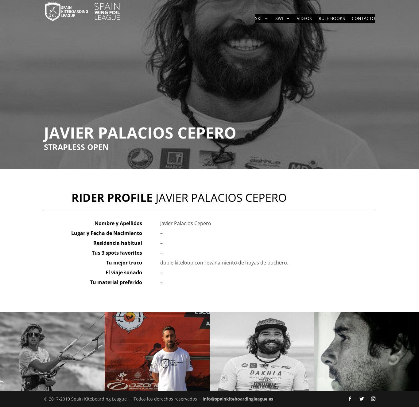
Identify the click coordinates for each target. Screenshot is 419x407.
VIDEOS (304, 18)
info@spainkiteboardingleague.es (238, 399)
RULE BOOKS (332, 18)
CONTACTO (363, 18)
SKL (258, 18)
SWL (279, 18)
